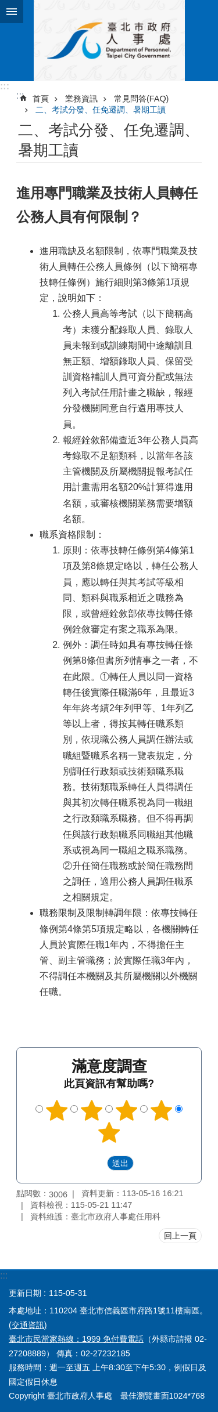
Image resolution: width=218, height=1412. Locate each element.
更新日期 (25, 1293)
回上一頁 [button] (180, 1235)
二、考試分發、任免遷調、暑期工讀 (100, 109)
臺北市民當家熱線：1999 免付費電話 (76, 1339)
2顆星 (92, 1110)
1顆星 (57, 1110)
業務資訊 (81, 98)
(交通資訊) (28, 1325)
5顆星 (109, 1132)
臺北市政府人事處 (109, 40)
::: (4, 86)
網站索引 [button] (11, 11)
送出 (96, 1163)
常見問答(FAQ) (141, 98)
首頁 (41, 98)
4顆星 (161, 1110)
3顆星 (126, 1110)
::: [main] (20, 95)
